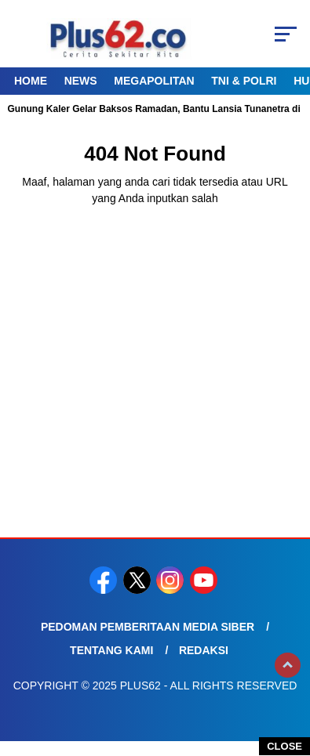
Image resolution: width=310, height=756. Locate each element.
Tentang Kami (111, 650)
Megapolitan (154, 80)
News (80, 80)
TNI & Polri (243, 80)
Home (30, 80)
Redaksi (203, 650)
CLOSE (284, 746)
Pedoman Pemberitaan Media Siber (147, 626)
